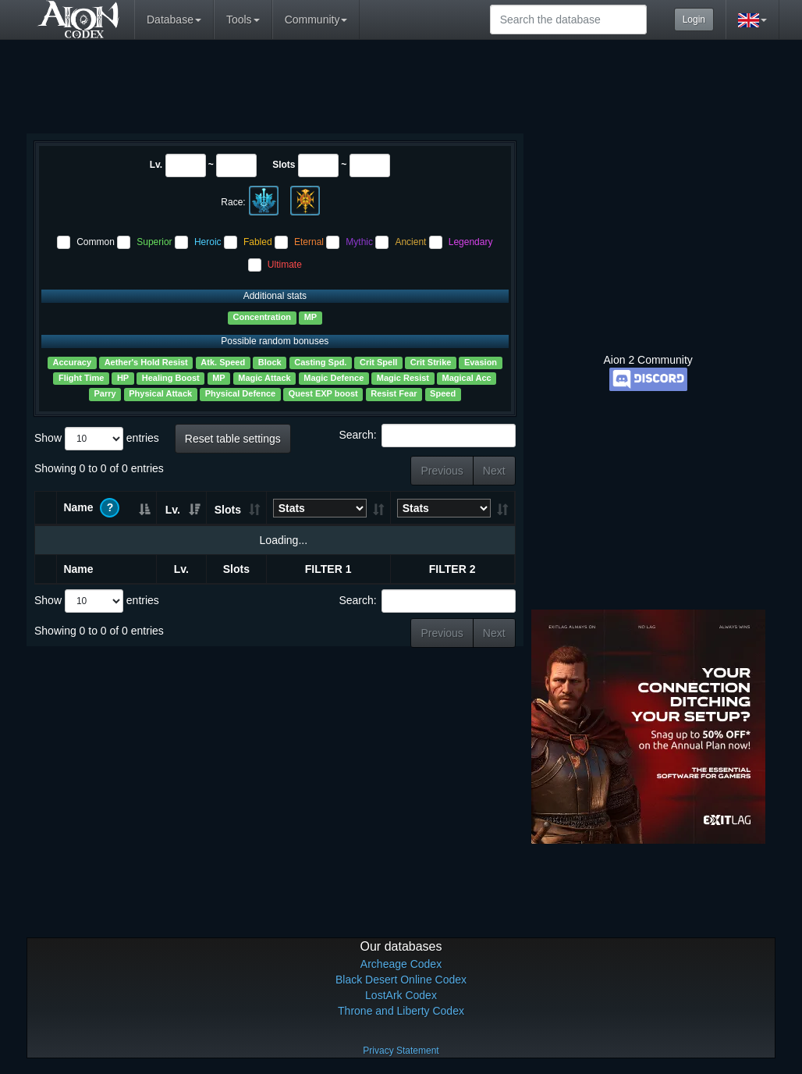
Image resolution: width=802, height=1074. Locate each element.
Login (694, 19)
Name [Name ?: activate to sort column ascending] (91, 507)
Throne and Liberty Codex (401, 1011)
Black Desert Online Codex (401, 979)
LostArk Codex (401, 995)
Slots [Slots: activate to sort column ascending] (228, 509)
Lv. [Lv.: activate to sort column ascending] (172, 509)
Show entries (96, 438)
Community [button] (316, 19)
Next (494, 470)
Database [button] (174, 19)
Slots (283, 164)
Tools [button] (243, 19)
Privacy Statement (400, 1050)
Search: (427, 435)
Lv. (156, 164)
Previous (442, 470)
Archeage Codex (401, 964)
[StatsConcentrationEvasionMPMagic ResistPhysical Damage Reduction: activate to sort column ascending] (329, 508)
